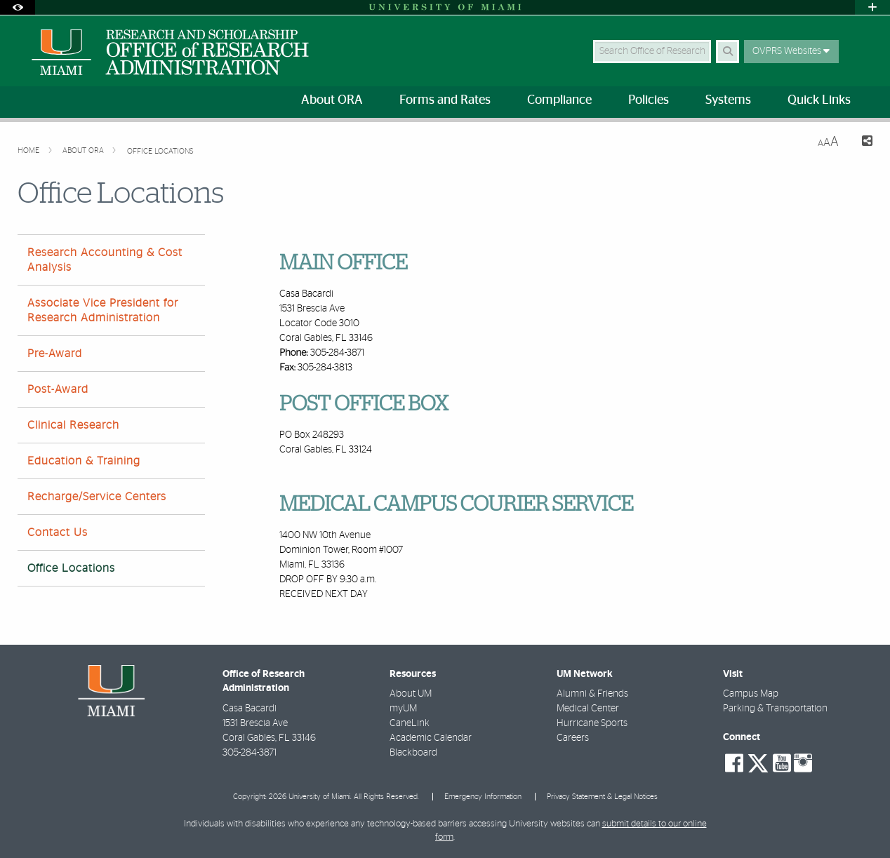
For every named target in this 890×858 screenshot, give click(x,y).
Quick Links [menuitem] (819, 100)
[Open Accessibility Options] (17, 7)
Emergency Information (483, 796)
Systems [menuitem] (728, 100)
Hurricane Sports (592, 723)
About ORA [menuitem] (332, 100)
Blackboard (413, 753)
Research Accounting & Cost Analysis (104, 260)
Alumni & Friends (592, 694)
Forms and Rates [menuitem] (445, 100)
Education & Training (83, 461)
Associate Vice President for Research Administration (102, 310)
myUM (403, 708)
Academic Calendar (431, 738)
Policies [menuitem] (648, 100)
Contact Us (57, 532)
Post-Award (57, 389)
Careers (573, 738)
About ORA (84, 150)
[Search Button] (727, 51)
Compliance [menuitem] (559, 100)
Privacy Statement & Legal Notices (602, 796)
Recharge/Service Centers (96, 496)
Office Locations (160, 151)
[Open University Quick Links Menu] (872, 7)
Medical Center (588, 708)
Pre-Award (54, 353)
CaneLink (410, 723)
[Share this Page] (861, 142)
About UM (411, 694)
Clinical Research (73, 425)
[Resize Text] (828, 142)
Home (29, 150)
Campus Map (750, 694)
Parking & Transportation (775, 708)
